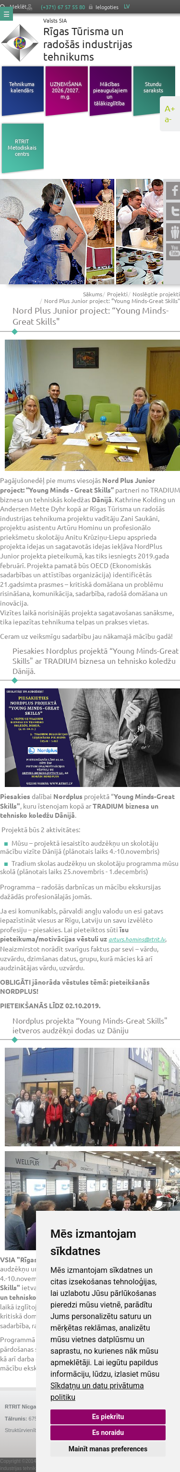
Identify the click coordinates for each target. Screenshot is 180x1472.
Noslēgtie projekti (156, 294)
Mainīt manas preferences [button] (108, 1449)
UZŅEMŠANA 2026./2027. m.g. (66, 90)
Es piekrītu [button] (108, 1417)
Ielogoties (107, 7)
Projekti (117, 294)
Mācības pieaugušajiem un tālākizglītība (109, 93)
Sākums (92, 294)
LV (127, 6)
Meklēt (13, 6)
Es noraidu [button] (108, 1432)
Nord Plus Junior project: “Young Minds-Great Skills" (112, 301)
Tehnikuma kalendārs (22, 87)
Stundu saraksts (153, 87)
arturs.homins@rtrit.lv (136, 939)
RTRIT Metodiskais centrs (22, 147)
